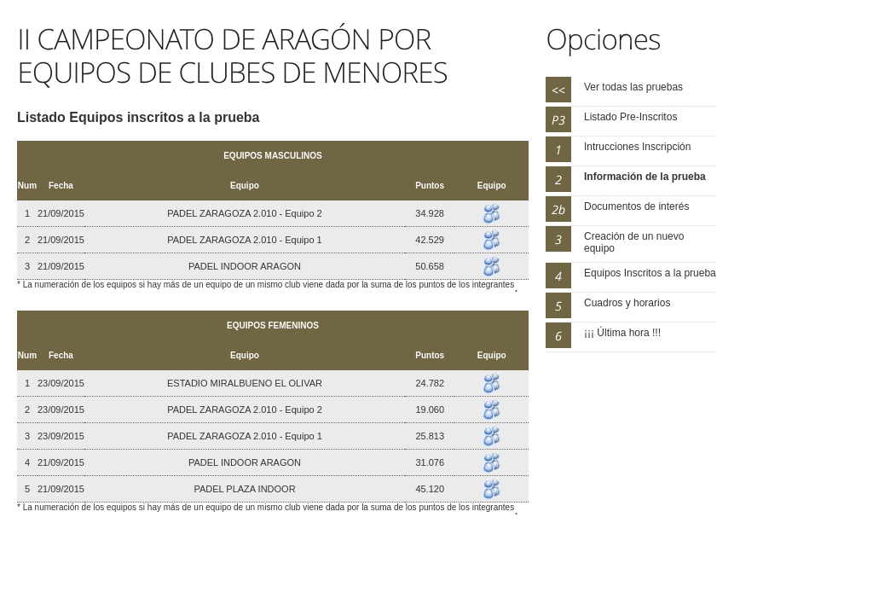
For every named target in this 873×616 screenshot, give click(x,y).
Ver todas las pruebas (633, 87)
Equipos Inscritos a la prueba (650, 273)
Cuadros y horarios (627, 303)
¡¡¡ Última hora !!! (622, 333)
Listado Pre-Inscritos (630, 117)
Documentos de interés (636, 206)
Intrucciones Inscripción (637, 147)
